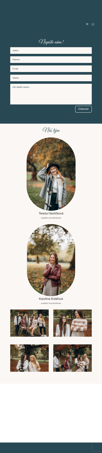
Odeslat (83, 109)
